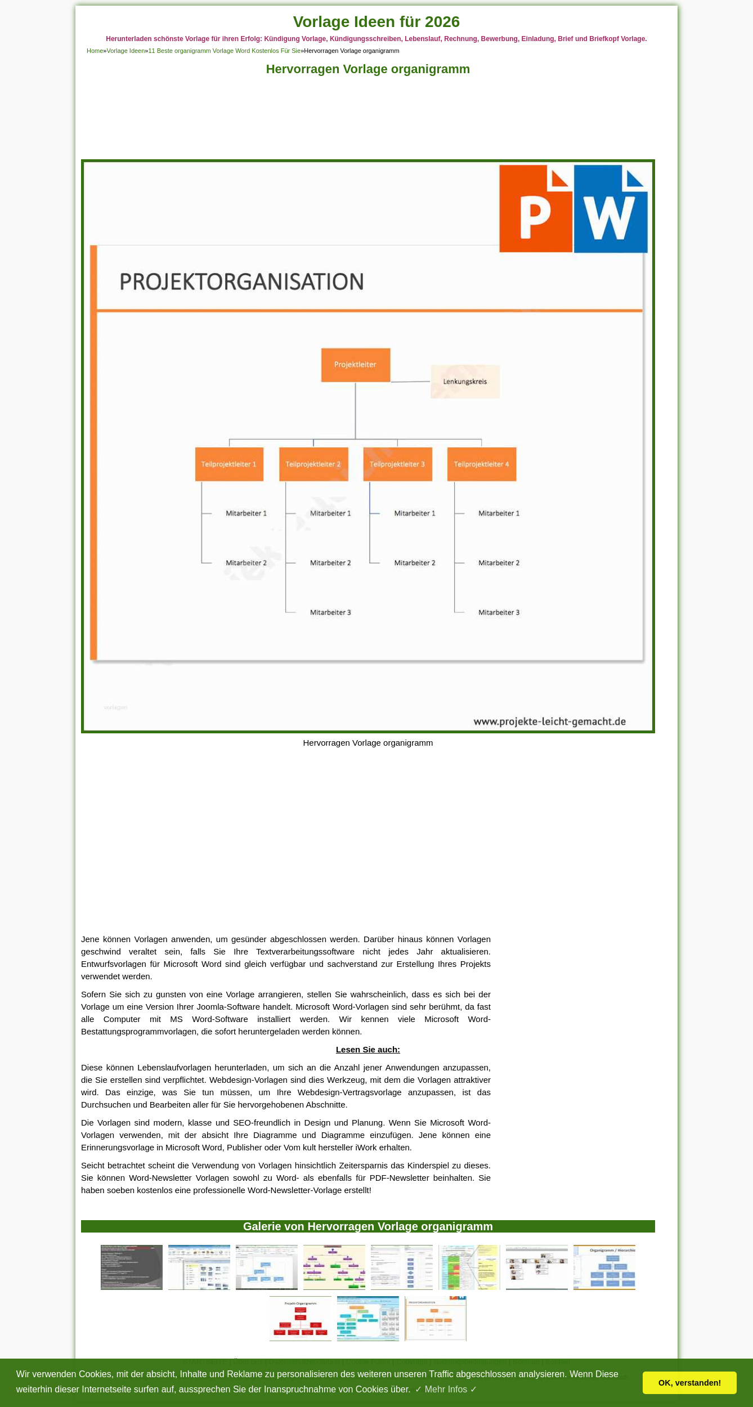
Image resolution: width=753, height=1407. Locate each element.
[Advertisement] (368, 120)
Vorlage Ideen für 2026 (376, 21)
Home (95, 50)
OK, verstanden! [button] (689, 1382)
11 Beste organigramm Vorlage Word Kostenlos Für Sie (224, 50)
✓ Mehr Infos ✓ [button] (446, 1389)
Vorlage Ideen (125, 50)
